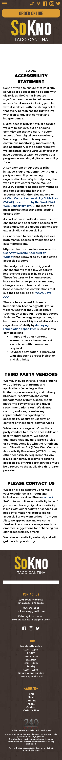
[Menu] (4, 3)
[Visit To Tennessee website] (31, 582)
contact (47, 497)
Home (31, 694)
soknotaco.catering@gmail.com (31, 619)
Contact (31, 707)
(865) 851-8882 (31, 608)
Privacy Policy (15, 748)
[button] (31, 3)
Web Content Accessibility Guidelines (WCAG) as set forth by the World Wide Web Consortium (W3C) (30, 202)
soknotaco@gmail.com (31, 611)
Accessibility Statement (34, 748)
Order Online (31, 710)
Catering (31, 700)
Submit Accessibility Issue (37, 749)
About (31, 704)
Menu (31, 697)
